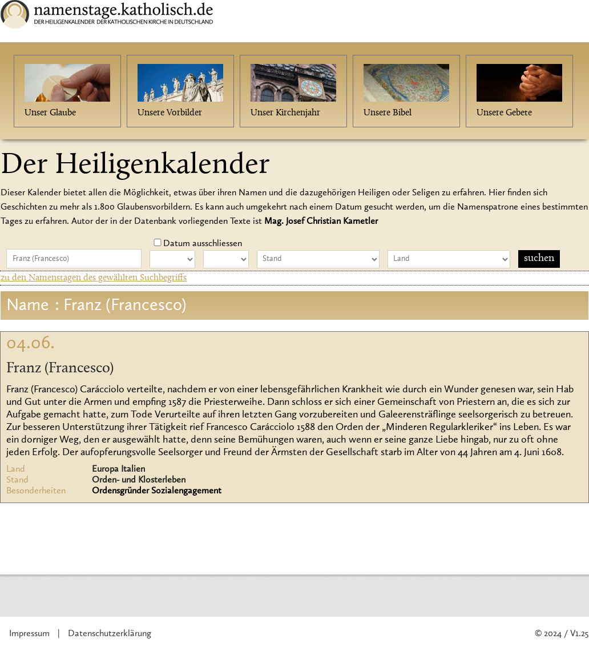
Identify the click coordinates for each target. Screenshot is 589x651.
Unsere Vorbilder (170, 113)
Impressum (29, 633)
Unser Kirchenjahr (285, 113)
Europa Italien (118, 469)
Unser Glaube (50, 113)
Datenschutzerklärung (109, 633)
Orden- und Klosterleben (138, 480)
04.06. (30, 344)
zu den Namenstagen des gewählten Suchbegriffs (94, 278)
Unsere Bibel (388, 113)
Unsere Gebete (504, 113)
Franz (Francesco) (60, 368)
